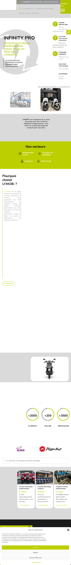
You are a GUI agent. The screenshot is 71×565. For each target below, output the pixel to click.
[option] (20, 100)
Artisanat (26, 161)
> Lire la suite (24, 505)
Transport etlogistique (45, 153)
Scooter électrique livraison (44, 488)
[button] (68, 530)
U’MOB (6, 192)
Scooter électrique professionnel (26, 488)
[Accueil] (20, 9)
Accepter (35, 547)
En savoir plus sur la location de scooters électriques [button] (22, 460)
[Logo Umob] (8, 5)
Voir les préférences (35, 558)
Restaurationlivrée (26, 153)
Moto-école (43, 161)
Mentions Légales (36, 562)
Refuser (35, 553)
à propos (8, 283)
